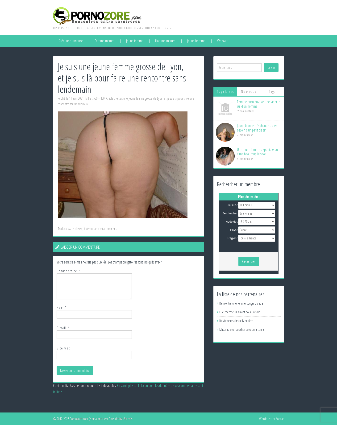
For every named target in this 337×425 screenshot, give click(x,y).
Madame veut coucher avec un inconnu (242, 329)
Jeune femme (134, 40)
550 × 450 (99, 98)
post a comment (107, 228)
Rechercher (249, 261)
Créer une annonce (71, 40)
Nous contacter (98, 418)
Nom (62, 307)
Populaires (225, 91)
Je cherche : (230, 213)
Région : (233, 238)
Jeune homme (196, 40)
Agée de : (232, 221)
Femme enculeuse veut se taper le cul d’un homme (258, 104)
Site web (64, 348)
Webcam (222, 40)
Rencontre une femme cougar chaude (241, 303)
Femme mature (104, 40)
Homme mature (165, 40)
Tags (272, 91)
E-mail (63, 328)
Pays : (234, 230)
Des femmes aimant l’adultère (236, 321)
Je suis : (233, 205)
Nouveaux (248, 91)
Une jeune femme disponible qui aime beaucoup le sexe (258, 152)
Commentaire (68, 271)
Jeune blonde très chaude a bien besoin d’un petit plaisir (257, 128)
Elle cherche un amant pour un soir (239, 312)
